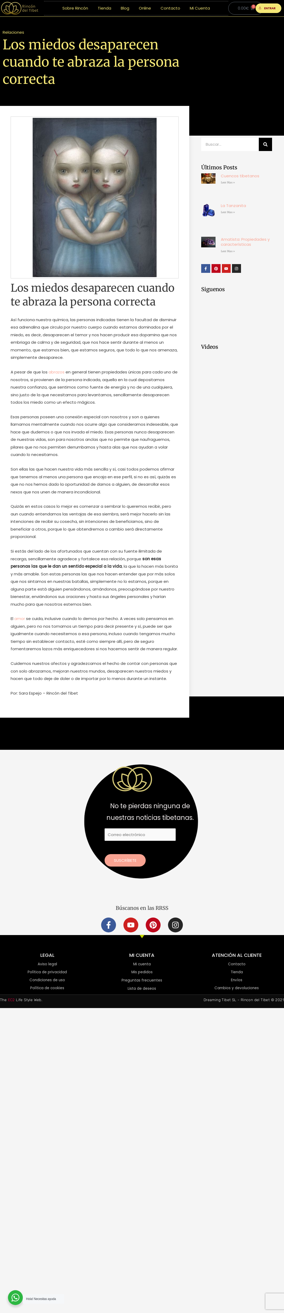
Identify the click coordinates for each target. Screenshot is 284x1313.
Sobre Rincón (75, 8)
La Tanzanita (233, 205)
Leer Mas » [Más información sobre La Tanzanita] (228, 212)
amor (19, 618)
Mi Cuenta (200, 8)
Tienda (104, 8)
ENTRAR (267, 8)
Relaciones (13, 32)
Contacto (170, 8)
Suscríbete (125, 860)
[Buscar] (265, 144)
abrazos (56, 372)
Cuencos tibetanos (240, 176)
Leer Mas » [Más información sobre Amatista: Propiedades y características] (228, 251)
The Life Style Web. (21, 1000)
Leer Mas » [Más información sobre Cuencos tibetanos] (228, 182)
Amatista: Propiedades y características (245, 241)
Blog (125, 8)
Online (145, 8)
